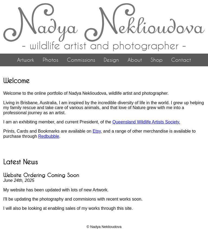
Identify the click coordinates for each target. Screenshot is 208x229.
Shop (156, 60)
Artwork (25, 60)
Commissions (81, 60)
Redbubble (48, 136)
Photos (50, 60)
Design (111, 60)
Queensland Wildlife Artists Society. (146, 122)
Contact (181, 60)
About (135, 60)
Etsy (97, 131)
